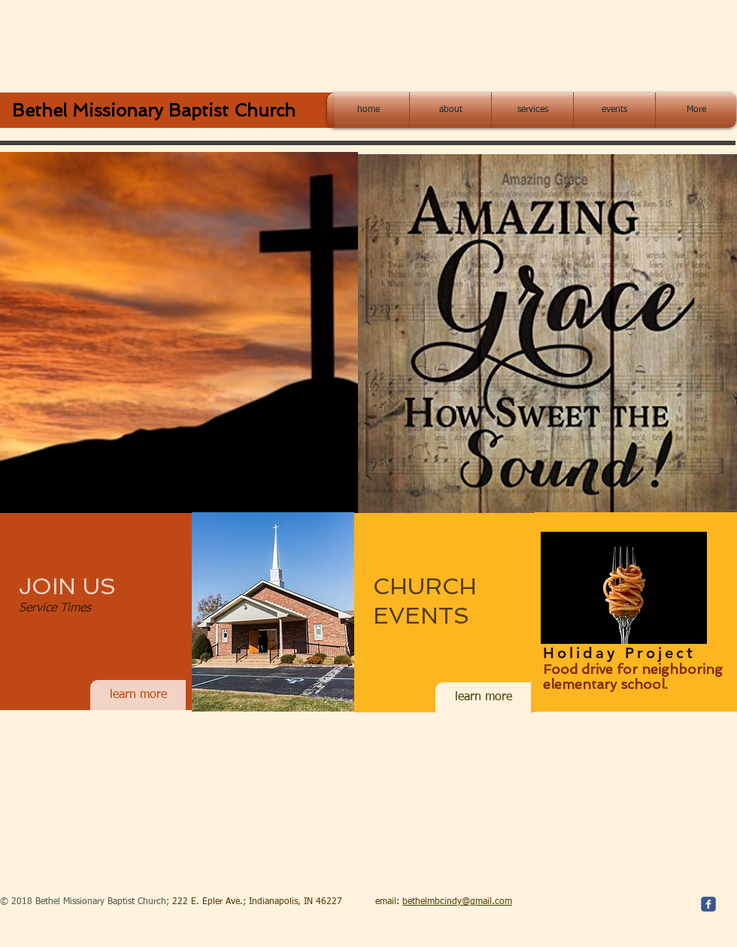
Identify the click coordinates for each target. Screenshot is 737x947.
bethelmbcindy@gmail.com (457, 901)
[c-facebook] (708, 904)
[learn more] (138, 695)
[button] (179, 332)
